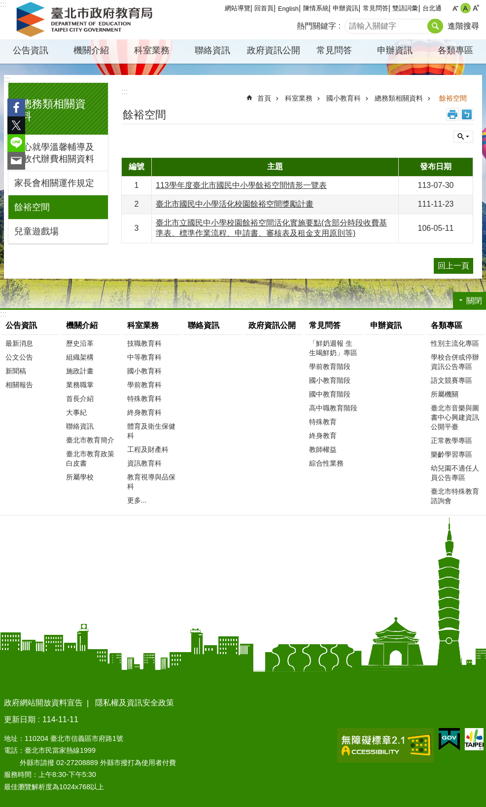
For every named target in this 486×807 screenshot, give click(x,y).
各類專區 (455, 50)
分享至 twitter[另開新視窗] (16, 125)
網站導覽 (237, 8)
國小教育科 (343, 98)
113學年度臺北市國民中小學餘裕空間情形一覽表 (241, 185)
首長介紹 (80, 399)
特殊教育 (323, 422)
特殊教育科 (144, 399)
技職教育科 (144, 343)
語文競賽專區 (451, 380)
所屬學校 (80, 477)
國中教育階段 (329, 394)
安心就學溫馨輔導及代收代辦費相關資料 (54, 153)
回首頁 (264, 8)
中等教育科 (144, 357)
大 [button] (476, 8)
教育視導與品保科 (151, 481)
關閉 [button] (463, 137)
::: (7, 79)
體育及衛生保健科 (151, 431)
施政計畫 (80, 371)
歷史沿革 (80, 343)
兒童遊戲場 (36, 231)
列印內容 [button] (452, 114)
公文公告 (19, 357)
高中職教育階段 (333, 408)
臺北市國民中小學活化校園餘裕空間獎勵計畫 (234, 204)
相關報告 (19, 385)
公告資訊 (30, 50)
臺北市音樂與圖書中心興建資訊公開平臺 (455, 417)
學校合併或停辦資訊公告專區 (455, 361)
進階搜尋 (463, 26)
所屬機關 (444, 394)
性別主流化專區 (455, 343)
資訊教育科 (144, 463)
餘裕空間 (32, 207)
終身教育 (323, 436)
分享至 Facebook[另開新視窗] (16, 107)
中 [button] (465, 8)
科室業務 (152, 50)
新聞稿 (15, 371)
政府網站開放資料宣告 (43, 702)
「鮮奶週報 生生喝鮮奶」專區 (333, 348)
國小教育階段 (329, 380)
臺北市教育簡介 (90, 440)
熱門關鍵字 (316, 26)
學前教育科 (144, 385)
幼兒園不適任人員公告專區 (455, 472)
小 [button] (455, 8)
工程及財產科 (148, 449)
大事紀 (76, 412)
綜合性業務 (326, 463)
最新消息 (19, 343)
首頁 (264, 98)
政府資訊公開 (273, 50)
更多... (137, 500)
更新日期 (19, 719)
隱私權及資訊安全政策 (134, 702)
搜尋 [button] (435, 26)
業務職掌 (80, 385)
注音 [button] (466, 114)
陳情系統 (316, 8)
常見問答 (375, 8)
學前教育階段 (329, 366)
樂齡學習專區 (451, 454)
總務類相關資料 (399, 98)
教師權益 (323, 449)
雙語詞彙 (405, 8)
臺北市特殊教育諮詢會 (455, 496)
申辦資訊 (345, 8)
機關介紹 (91, 50)
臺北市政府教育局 (86, 19)
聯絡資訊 (212, 50)
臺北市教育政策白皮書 (90, 458)
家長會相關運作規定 (54, 183)
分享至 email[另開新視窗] (16, 161)
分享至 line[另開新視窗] (16, 143)
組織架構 (80, 357)
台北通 (432, 8)
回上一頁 (453, 265)
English (288, 8)
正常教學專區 (451, 440)
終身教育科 (144, 412)
